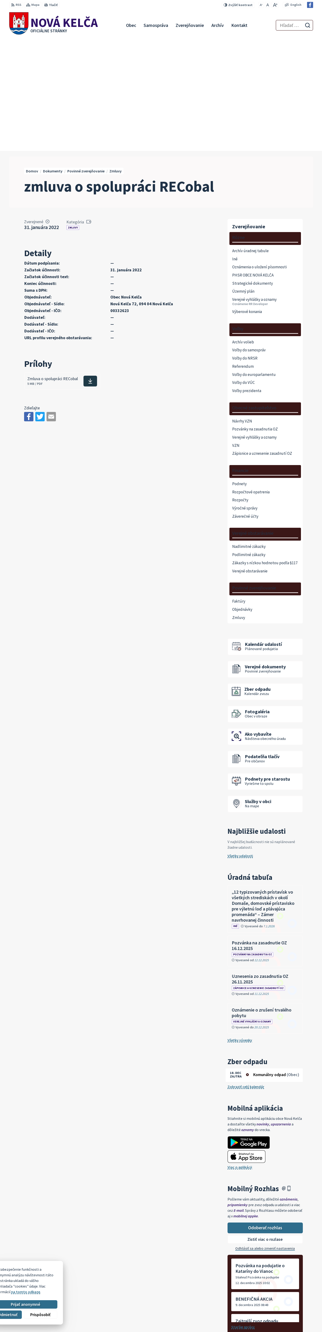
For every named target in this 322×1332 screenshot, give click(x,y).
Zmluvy (73, 115)
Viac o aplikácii (240, 1054)
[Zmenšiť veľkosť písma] (261, 5)
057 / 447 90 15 (285, 1305)
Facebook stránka (289, 1317)
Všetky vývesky (240, 927)
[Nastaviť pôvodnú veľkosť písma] (267, 5)
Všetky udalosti (240, 743)
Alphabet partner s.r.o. (70, 1280)
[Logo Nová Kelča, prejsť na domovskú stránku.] (53, 25)
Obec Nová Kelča (48, 1284)
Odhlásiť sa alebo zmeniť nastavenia (265, 1135)
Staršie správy (243, 1214)
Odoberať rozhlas (265, 1115)
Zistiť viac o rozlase (265, 1126)
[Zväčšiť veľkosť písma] (275, 5)
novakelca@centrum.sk (293, 1311)
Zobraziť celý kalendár (246, 974)
